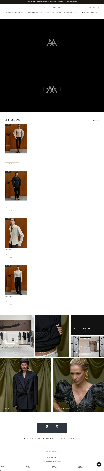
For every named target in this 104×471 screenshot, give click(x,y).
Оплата (69, 438)
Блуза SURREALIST (10, 155)
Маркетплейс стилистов (52, 442)
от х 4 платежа (12, 164)
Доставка (76, 438)
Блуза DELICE (8, 296)
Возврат (62, 438)
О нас (34, 438)
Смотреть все (95, 120)
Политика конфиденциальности (52, 444)
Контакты (27, 438)
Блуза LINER (8, 249)
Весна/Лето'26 (52, 89)
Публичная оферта (52, 446)
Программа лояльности (50, 438)
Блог (39, 438)
